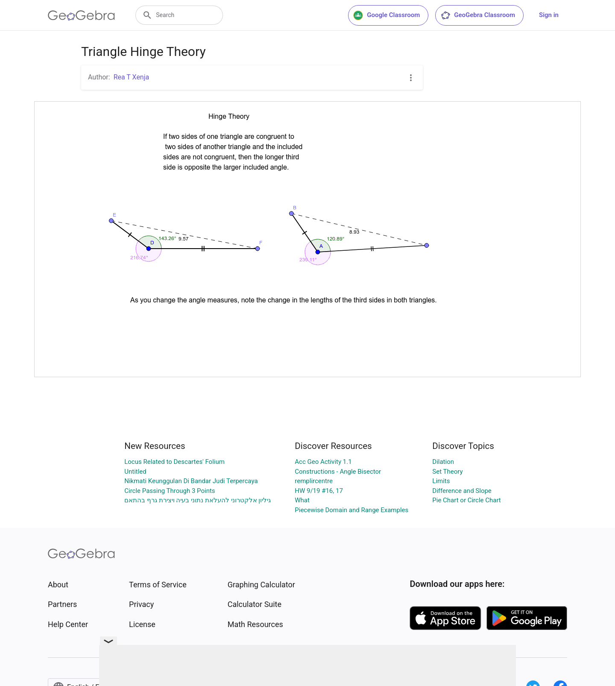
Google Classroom (386, 15)
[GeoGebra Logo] (81, 15)
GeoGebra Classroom (477, 15)
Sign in (549, 15)
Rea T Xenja (131, 77)
